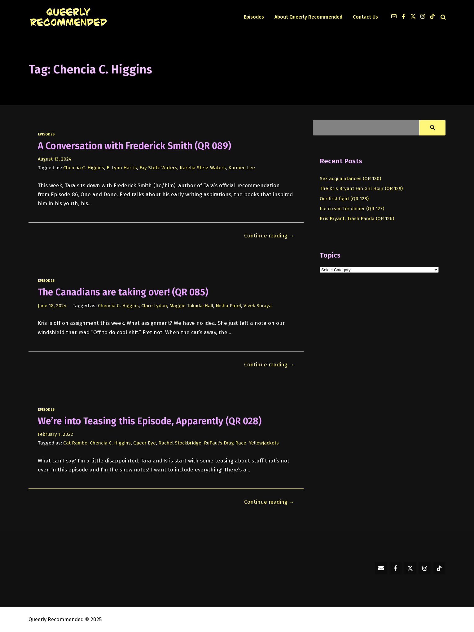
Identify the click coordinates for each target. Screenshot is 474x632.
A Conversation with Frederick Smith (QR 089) (134, 146)
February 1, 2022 (55, 434)
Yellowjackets (264, 443)
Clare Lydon (154, 305)
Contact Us (365, 17)
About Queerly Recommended (308, 17)
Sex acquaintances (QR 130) (350, 178)
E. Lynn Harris (122, 167)
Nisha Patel (228, 305)
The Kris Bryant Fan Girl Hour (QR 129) (361, 188)
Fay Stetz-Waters (158, 167)
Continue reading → (269, 235)
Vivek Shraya (258, 305)
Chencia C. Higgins (83, 167)
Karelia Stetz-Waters (203, 167)
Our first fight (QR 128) (344, 198)
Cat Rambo (75, 443)
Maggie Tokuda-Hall (191, 305)
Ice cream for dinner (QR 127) (352, 208)
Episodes (254, 17)
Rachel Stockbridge (179, 443)
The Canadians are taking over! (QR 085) (123, 292)
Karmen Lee (241, 167)
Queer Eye (144, 443)
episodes (46, 134)
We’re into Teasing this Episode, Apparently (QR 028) (149, 421)
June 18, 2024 (52, 305)
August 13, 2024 (55, 159)
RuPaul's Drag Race (225, 443)
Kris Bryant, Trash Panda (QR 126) (357, 218)
